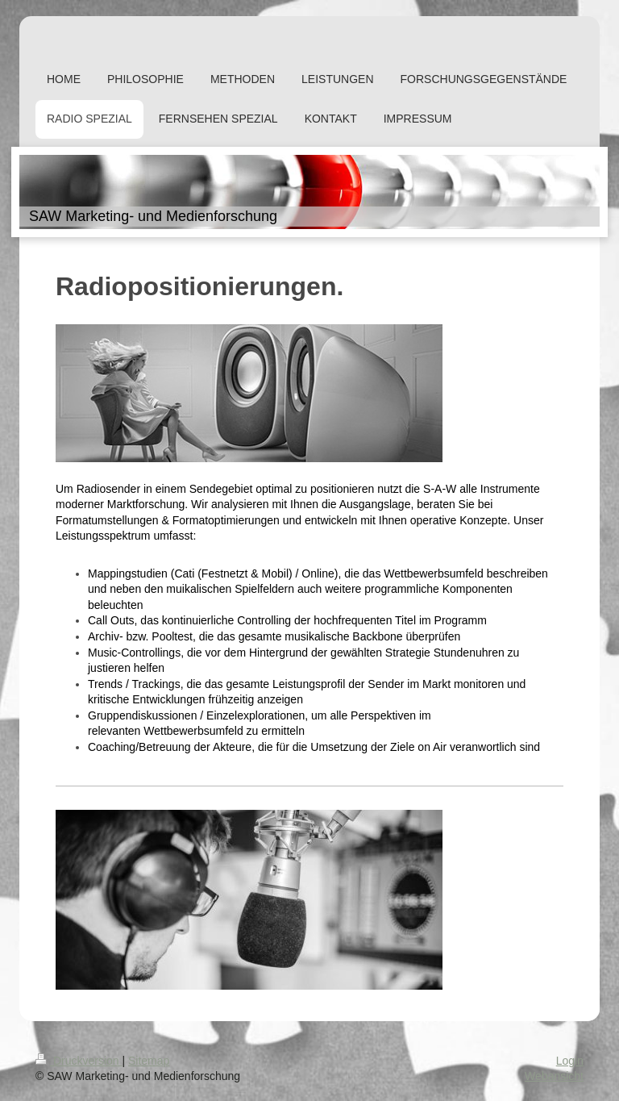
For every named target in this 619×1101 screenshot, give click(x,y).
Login (570, 1060)
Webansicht (554, 1076)
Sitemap (148, 1060)
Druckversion (78, 1060)
